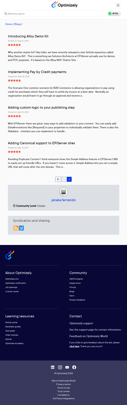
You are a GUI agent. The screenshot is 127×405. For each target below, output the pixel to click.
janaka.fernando (63, 200)
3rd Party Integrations (63, 398)
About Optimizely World (63, 380)
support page (86, 329)
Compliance (63, 394)
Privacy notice (63, 384)
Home (8, 24)
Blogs (17, 24)
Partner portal (11, 322)
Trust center (63, 391)
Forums (72, 287)
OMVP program (76, 279)
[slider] (14, 45)
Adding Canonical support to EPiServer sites (41, 143)
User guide (10, 330)
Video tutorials (11, 335)
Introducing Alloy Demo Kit (28, 36)
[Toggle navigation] (118, 5)
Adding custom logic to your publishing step (41, 107)
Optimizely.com (12, 279)
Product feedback (77, 299)
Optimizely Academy (14, 343)
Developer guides (13, 326)
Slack (71, 295)
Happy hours (75, 283)
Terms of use (63, 387)
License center (12, 291)
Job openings (11, 287)
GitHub (8, 339)
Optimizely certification (15, 283)
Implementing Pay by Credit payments (37, 71)
